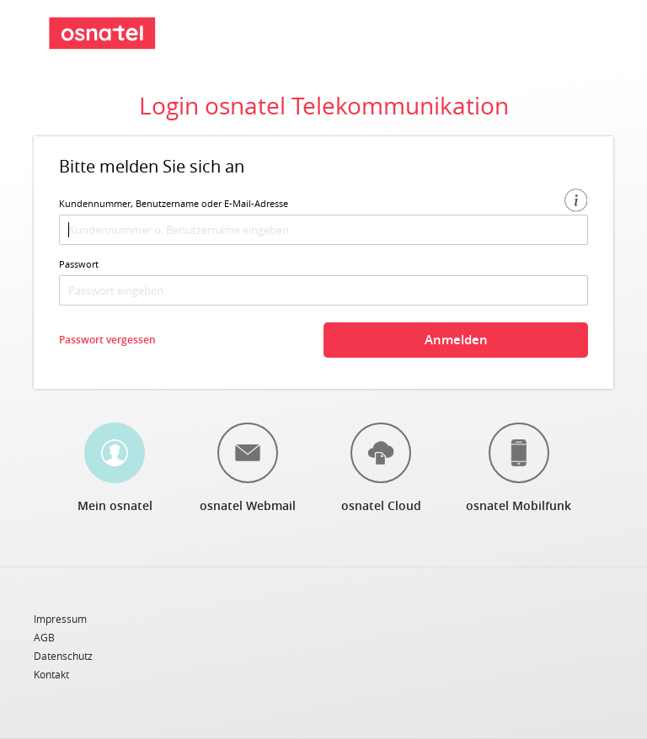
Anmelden (456, 339)
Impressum (60, 619)
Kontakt (51, 674)
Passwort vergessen (107, 339)
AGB (44, 638)
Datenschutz (63, 656)
